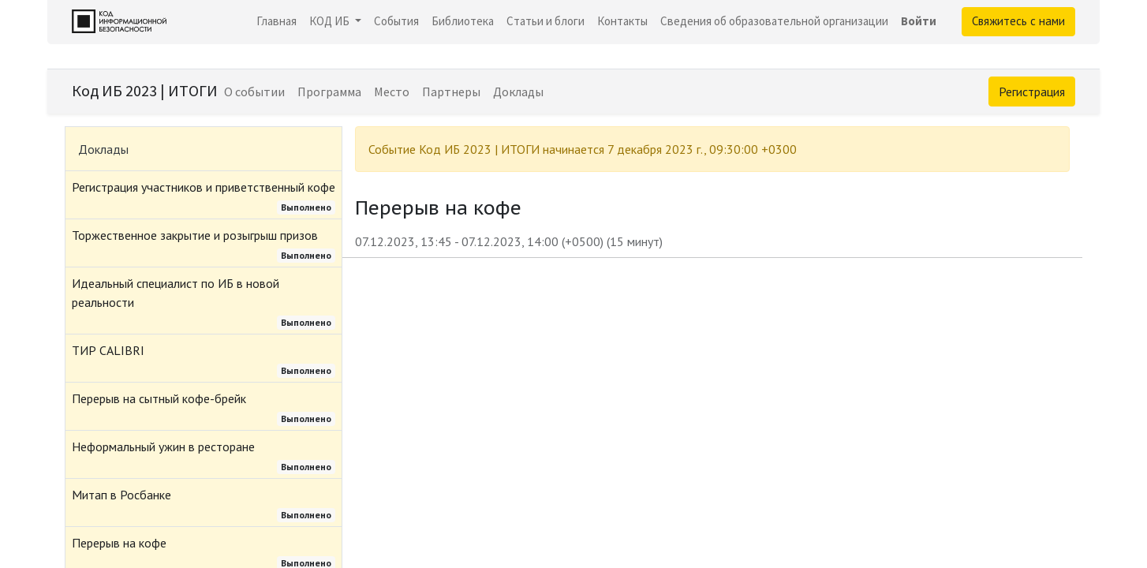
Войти (918, 20)
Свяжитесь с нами (1018, 20)
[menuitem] (276, 21)
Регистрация (1032, 91)
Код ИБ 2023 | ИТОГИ (145, 90)
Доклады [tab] (103, 149)
